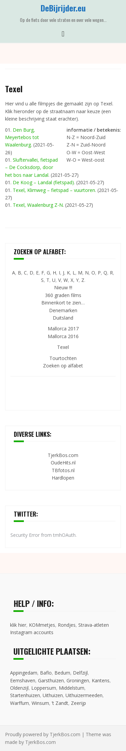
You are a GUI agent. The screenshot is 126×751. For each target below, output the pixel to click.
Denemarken (63, 310)
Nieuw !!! (63, 287)
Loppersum (43, 688)
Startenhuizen (25, 695)
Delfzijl (80, 673)
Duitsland (63, 318)
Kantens (101, 680)
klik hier (18, 625)
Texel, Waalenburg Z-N (38, 205)
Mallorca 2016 (63, 336)
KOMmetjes (42, 625)
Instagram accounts (31, 632)
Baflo (46, 673)
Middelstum (71, 688)
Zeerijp (78, 703)
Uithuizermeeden (84, 695)
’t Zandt (60, 703)
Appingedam (23, 673)
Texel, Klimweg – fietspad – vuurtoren (54, 190)
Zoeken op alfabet (63, 365)
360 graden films (63, 295)
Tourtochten (63, 358)
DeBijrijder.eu (63, 8)
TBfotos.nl (63, 470)
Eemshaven (22, 680)
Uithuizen (53, 695)
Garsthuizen (51, 680)
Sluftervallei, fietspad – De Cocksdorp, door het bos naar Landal (31, 167)
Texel (63, 347)
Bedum (62, 673)
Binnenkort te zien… (63, 302)
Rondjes (67, 625)
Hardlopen (63, 478)
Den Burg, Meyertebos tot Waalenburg (22, 137)
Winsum (40, 703)
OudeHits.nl (63, 462)
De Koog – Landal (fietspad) (43, 182)
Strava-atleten (93, 625)
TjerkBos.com (63, 455)
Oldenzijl (19, 688)
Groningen (78, 680)
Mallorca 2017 (63, 328)
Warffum (19, 703)
